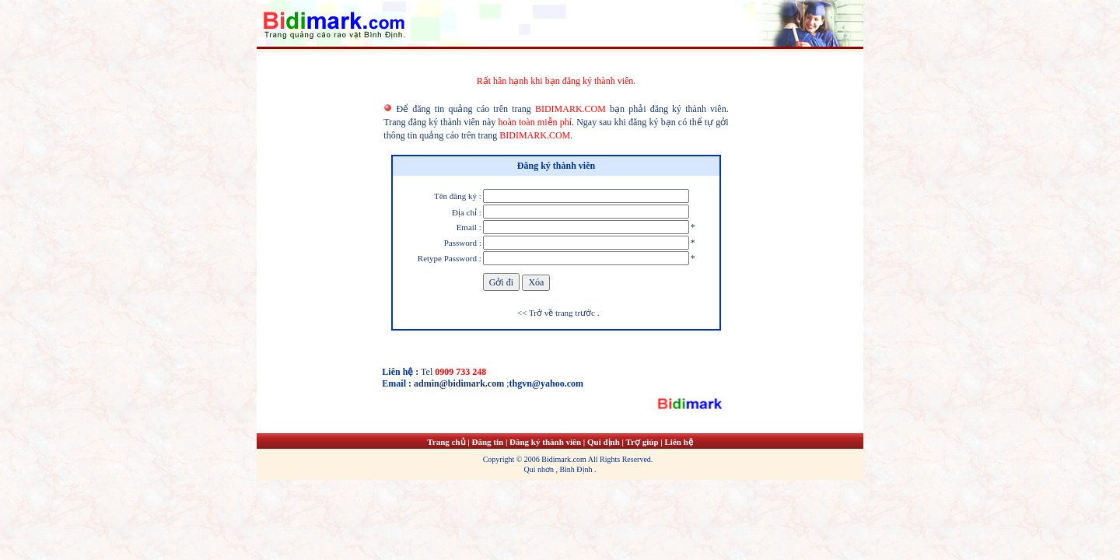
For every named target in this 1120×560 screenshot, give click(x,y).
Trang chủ (446, 441)
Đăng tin (487, 441)
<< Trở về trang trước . (556, 312)
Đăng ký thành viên (545, 441)
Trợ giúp (643, 441)
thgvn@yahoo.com (546, 383)
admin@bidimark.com (459, 383)
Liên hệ (678, 441)
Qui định (603, 441)
